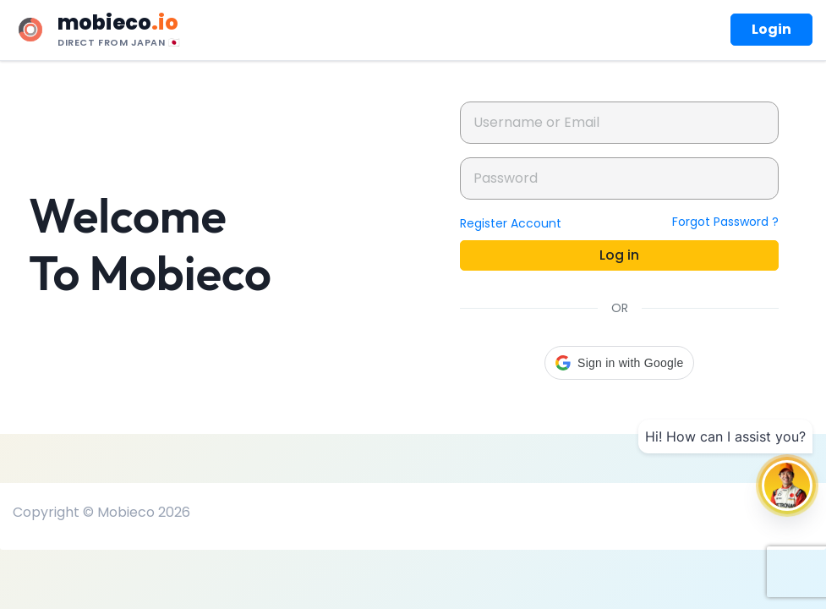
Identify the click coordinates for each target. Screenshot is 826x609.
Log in (619, 255)
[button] (619, 363)
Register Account (510, 223)
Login (771, 29)
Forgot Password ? (725, 221)
